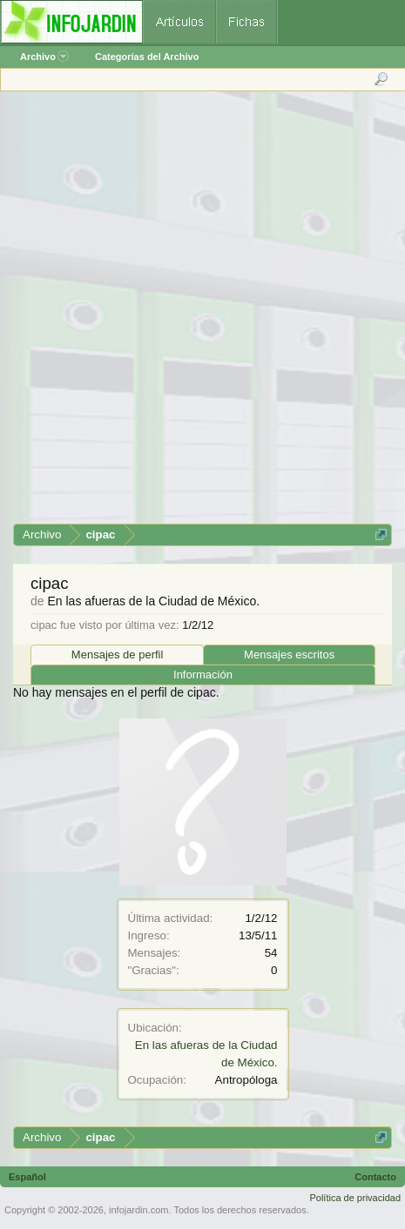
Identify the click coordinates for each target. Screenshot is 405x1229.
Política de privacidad (355, 1197)
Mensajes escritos (289, 654)
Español (27, 1177)
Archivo (44, 56)
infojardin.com (138, 1210)
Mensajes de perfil (117, 654)
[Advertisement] (201, 313)
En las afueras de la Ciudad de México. (153, 601)
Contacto (375, 1177)
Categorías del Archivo (147, 56)
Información (203, 674)
